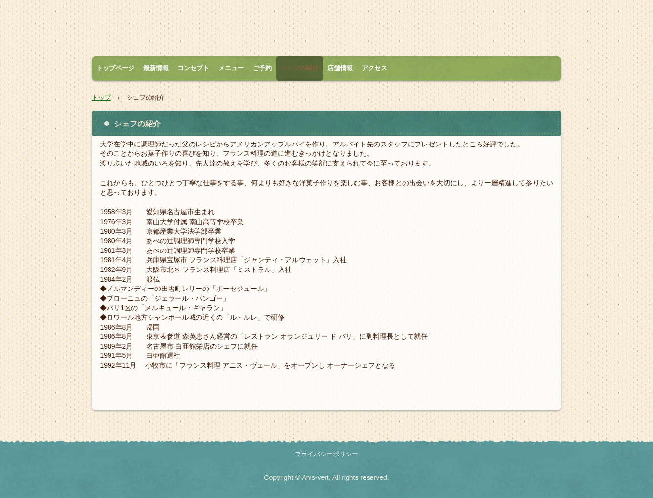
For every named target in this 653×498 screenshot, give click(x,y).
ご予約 (262, 68)
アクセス (374, 68)
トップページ (115, 68)
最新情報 (156, 68)
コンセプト (193, 68)
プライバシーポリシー (326, 453)
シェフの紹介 (300, 68)
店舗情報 (340, 68)
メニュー (231, 68)
